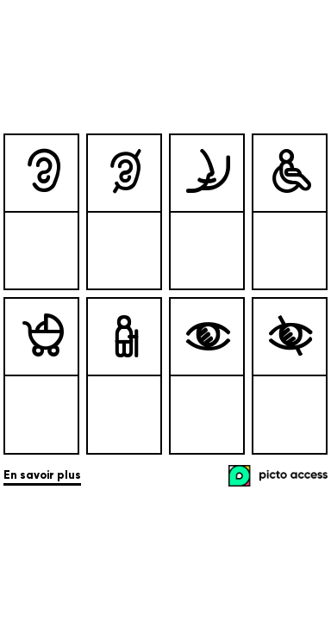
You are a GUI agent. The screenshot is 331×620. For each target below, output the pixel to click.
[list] (165, 294)
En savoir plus (42, 475)
